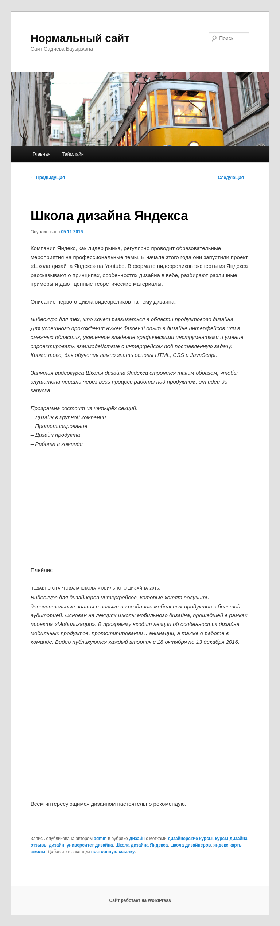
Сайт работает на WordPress (140, 900)
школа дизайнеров (190, 845)
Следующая (233, 177)
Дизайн (137, 838)
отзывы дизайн (47, 845)
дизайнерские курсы (190, 838)
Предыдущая (48, 177)
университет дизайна (90, 845)
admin (100, 838)
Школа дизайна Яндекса (141, 845)
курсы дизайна (231, 838)
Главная (41, 154)
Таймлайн (73, 154)
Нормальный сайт (80, 38)
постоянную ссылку (113, 851)
